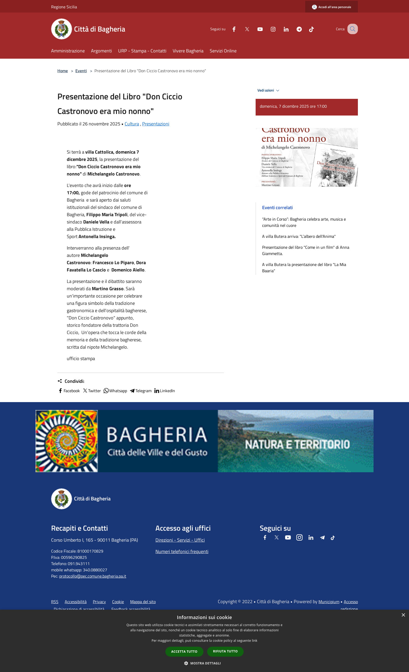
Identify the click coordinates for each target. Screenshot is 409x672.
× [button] (403, 615)
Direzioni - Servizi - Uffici (180, 539)
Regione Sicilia (64, 7)
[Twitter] (241, 28)
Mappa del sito (143, 601)
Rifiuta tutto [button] (225, 651)
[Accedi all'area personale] (331, 7)
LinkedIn (164, 391)
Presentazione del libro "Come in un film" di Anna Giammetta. (305, 250)
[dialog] (204, 641)
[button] (204, 663)
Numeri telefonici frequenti (181, 551)
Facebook (68, 391)
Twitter (91, 391)
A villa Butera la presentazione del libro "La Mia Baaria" (304, 267)
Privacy (99, 601)
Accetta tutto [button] (184, 651)
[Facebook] (228, 28)
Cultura (132, 123)
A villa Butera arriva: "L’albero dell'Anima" (299, 236)
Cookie (118, 601)
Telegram (140, 391)
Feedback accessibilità (130, 609)
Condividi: (70, 381)
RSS (54, 601)
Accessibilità (76, 601)
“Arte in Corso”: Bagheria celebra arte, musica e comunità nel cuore (304, 222)
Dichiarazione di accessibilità (79, 609)
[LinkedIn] (280, 28)
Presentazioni (155, 123)
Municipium (328, 601)
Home (62, 71)
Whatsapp (115, 391)
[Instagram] (267, 28)
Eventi (81, 71)
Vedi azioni (269, 90)
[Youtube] (254, 28)
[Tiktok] (306, 28)
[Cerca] (351, 29)
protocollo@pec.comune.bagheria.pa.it (92, 576)
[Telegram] (293, 28)
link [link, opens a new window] (254, 640)
